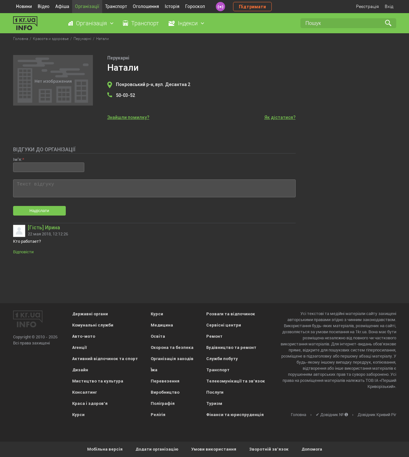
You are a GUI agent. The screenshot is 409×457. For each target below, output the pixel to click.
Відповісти (23, 251)
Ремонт (214, 336)
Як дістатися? (280, 117)
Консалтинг (84, 392)
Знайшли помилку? (128, 117)
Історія (172, 6)
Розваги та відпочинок (230, 313)
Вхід (389, 6)
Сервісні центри (223, 325)
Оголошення (146, 6)
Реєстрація (367, 6)
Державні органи (90, 313)
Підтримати (252, 6)
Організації (87, 6)
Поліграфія (163, 403)
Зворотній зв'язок (269, 449)
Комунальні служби (92, 325)
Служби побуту (222, 358)
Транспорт (116, 6)
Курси (78, 414)
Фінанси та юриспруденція (235, 414)
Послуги (214, 392)
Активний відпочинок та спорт (105, 358)
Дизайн (80, 369)
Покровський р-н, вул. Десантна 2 (153, 84)
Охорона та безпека (172, 347)
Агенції (79, 347)
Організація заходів (172, 358)
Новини (24, 6)
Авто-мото (83, 336)
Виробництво (165, 392)
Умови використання (213, 449)
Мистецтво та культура (97, 381)
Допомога (311, 449)
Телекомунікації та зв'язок (235, 381)
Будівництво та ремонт (231, 347)
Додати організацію (156, 449)
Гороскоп (195, 6)
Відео (43, 6)
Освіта (158, 336)
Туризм (214, 403)
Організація (91, 23)
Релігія (158, 414)
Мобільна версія (105, 449)
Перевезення (165, 381)
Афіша (62, 6)
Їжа (154, 369)
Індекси (188, 23)
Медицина (162, 325)
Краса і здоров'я (90, 403)
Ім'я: (17, 159)
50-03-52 (125, 95)
